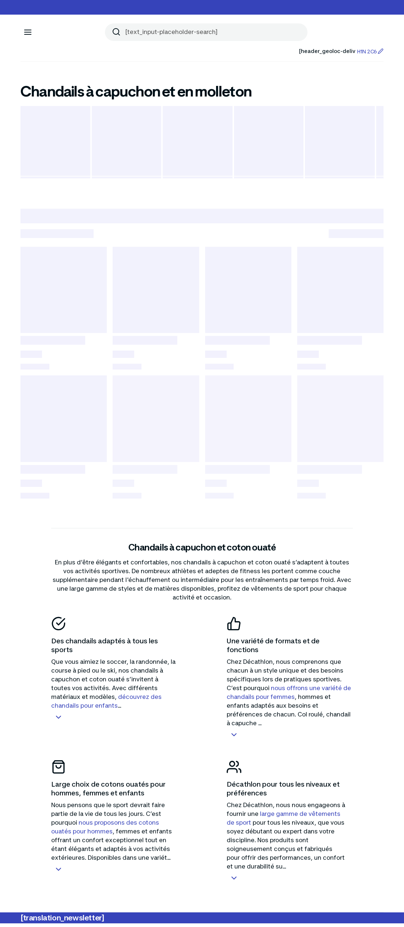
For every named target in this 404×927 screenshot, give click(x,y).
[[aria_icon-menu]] (27, 32)
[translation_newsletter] (62, 921)
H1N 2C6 (370, 51)
